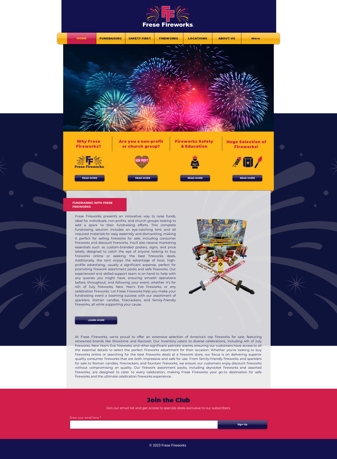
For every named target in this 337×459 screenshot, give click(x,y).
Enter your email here (84, 417)
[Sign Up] (242, 424)
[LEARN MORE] (96, 320)
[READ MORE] (89, 178)
